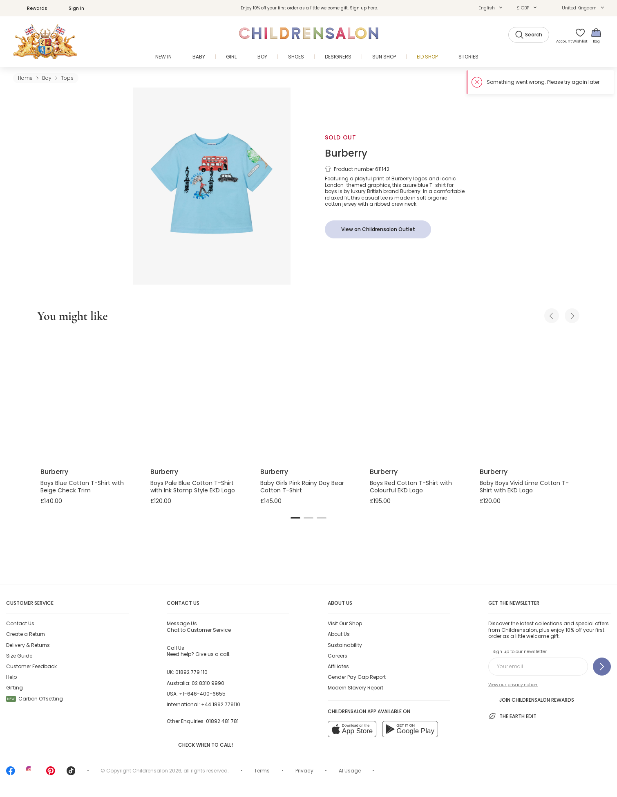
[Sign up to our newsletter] (602, 667)
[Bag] (596, 35)
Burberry (346, 153)
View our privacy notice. (513, 685)
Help (11, 677)
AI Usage (350, 770)
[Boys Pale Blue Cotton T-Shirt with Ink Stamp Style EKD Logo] (198, 396)
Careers (337, 655)
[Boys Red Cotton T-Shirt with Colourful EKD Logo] (418, 396)
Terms (262, 770)
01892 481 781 (222, 721)
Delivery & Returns (28, 645)
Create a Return (25, 634)
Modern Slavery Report (355, 687)
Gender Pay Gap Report (357, 677)
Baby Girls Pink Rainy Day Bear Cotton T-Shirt (302, 486)
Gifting (14, 687)
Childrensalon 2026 (156, 770)
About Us (339, 634)
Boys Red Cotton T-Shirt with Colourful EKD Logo (411, 486)
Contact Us (20, 623)
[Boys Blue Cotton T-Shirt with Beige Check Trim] (89, 396)
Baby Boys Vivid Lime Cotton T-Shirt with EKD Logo (524, 486)
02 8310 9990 (208, 683)
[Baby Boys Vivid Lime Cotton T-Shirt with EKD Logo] (528, 396)
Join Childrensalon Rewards (531, 699)
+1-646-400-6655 (202, 693)
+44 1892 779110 (220, 704)
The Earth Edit (512, 716)
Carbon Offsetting (34, 698)
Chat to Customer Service (199, 626)
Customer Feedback (31, 666)
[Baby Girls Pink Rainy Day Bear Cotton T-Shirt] (308, 396)
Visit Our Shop (345, 623)
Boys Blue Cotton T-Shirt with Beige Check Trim (82, 486)
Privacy (304, 770)
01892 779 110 (191, 672)
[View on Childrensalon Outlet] (378, 229)
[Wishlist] (577, 35)
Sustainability (345, 645)
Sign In (72, 8)
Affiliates (338, 666)
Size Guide (19, 655)
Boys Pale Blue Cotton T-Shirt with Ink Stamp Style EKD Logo (192, 486)
